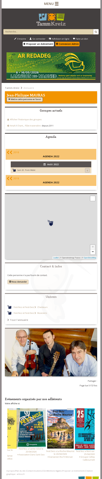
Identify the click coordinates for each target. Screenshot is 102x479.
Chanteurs (42, 307)
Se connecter (37, 38)
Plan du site (20, 471)
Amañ (12, 125)
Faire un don (80, 38)
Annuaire (28, 87)
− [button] (93, 252)
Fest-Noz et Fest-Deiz (24, 307)
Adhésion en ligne (59, 38)
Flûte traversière (33, 125)
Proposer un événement (73, 471)
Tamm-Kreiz (12, 87)
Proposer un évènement (38, 43)
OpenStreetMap (90, 258)
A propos (11, 471)
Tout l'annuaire (17, 319)
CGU (44, 471)
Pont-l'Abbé (30, 170)
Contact (29, 471)
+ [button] (93, 247)
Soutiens (38, 471)
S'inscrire (20, 38)
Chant (20, 125)
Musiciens (42, 313)
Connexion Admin (67, 43)
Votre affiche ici (12, 403)
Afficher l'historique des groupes (26, 119)
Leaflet (56, 258)
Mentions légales (54, 471)
